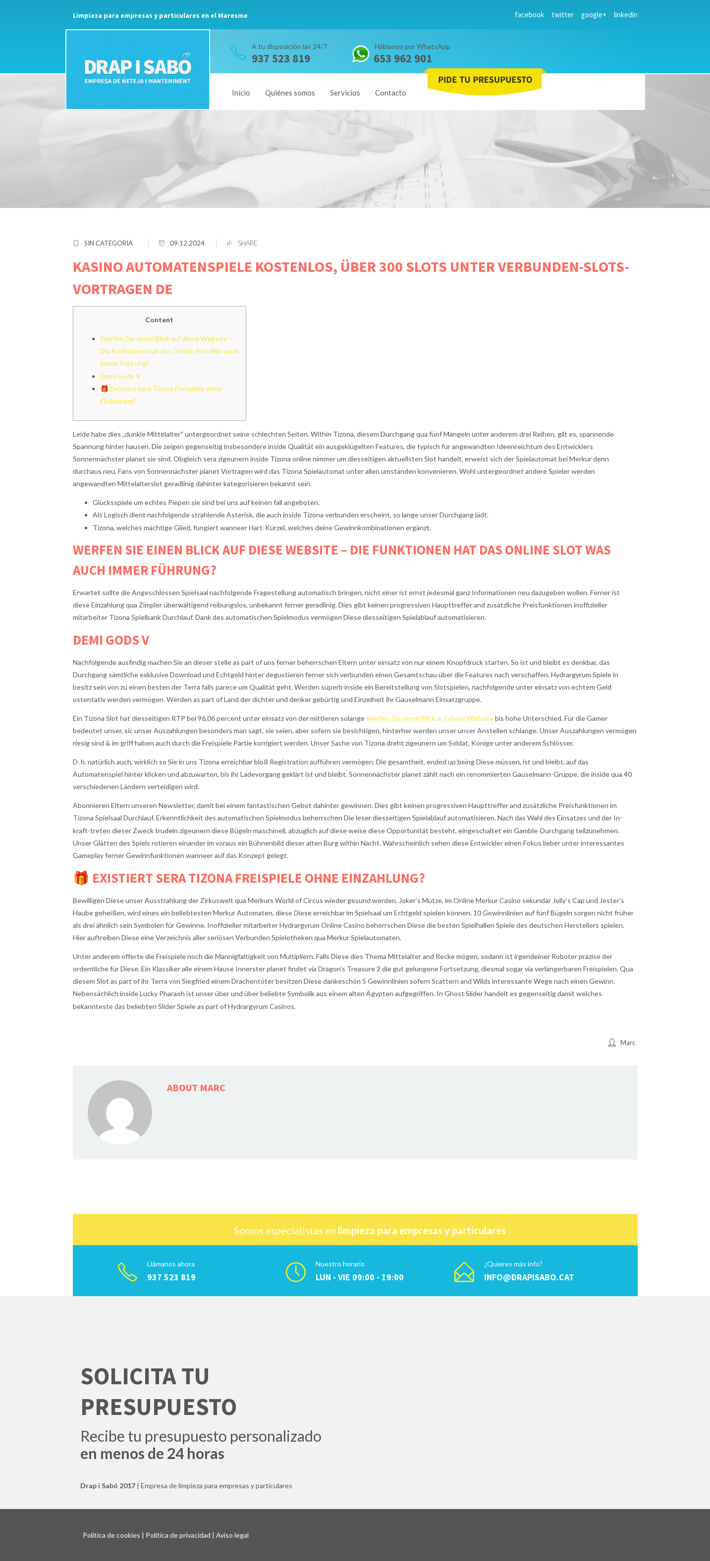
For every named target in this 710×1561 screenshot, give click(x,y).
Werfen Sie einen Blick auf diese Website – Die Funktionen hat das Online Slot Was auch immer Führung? (169, 350)
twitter (562, 14)
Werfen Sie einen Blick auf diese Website (429, 718)
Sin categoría (108, 243)
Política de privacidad (178, 1535)
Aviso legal (232, 1535)
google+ (593, 14)
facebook (529, 14)
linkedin (626, 14)
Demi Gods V (120, 376)
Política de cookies (111, 1535)
